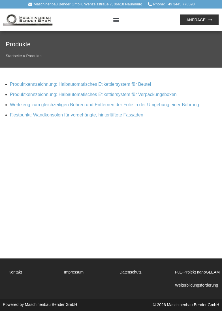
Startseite (14, 56)
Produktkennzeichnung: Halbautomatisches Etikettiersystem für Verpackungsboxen (93, 94)
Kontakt (15, 272)
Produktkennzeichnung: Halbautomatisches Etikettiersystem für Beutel (80, 84)
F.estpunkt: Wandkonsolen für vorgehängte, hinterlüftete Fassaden (76, 114)
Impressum (74, 272)
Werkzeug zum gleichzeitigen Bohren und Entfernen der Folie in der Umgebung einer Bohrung (104, 104)
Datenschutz (130, 272)
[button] (116, 19)
